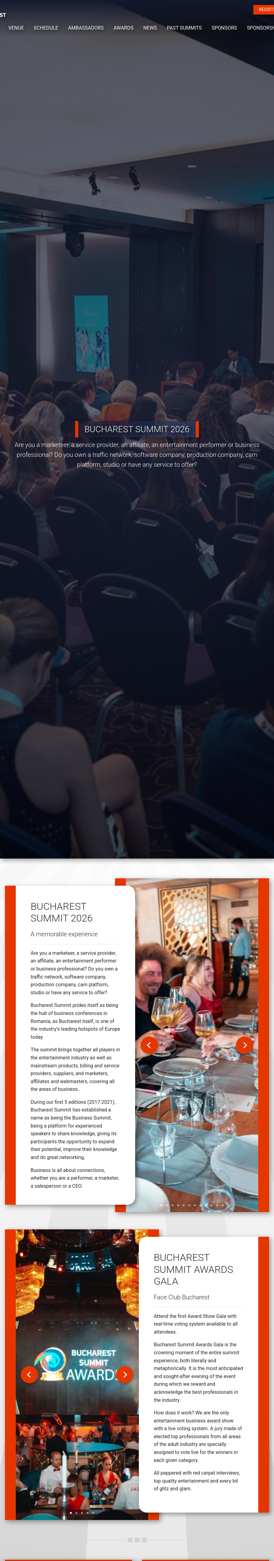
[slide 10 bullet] (211, 1205)
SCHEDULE (46, 28)
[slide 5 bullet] (183, 1205)
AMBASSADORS (86, 28)
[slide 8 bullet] (200, 1205)
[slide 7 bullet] (195, 1205)
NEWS (150, 28)
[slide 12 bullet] (222, 1205)
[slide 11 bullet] (217, 1205)
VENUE (16, 28)
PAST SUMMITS (184, 28)
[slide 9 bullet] (206, 1205)
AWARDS (123, 28)
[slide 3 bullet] (172, 1205)
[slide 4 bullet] (178, 1205)
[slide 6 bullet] (189, 1205)
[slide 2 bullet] (167, 1205)
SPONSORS (224, 28)
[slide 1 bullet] (161, 1205)
